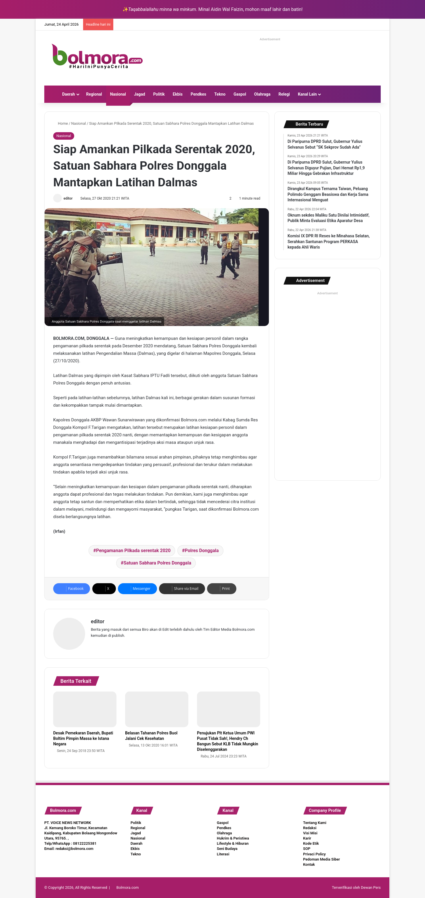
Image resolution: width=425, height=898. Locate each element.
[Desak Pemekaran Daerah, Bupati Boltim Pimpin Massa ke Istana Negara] (84, 709)
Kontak (309, 864)
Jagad (139, 94)
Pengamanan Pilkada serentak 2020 (133, 550)
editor (68, 198)
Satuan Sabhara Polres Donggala (157, 563)
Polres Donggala (202, 550)
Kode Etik (311, 843)
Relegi (284, 94)
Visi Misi (310, 833)
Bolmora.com (127, 887)
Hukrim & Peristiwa (233, 838)
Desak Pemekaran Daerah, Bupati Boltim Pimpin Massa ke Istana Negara (83, 738)
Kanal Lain (307, 94)
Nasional (118, 94)
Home (60, 123)
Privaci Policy (314, 854)
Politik (159, 94)
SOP (306, 848)
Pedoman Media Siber (321, 859)
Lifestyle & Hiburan (233, 843)
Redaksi (309, 828)
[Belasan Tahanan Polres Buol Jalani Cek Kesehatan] (156, 709)
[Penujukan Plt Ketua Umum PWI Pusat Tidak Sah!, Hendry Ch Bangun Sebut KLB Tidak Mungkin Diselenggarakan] (228, 709)
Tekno (219, 94)
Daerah (68, 94)
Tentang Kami (314, 823)
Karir (307, 838)
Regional (94, 94)
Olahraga (262, 94)
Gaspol (239, 94)
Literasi (223, 854)
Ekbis (178, 94)
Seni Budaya (227, 848)
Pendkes (198, 94)
